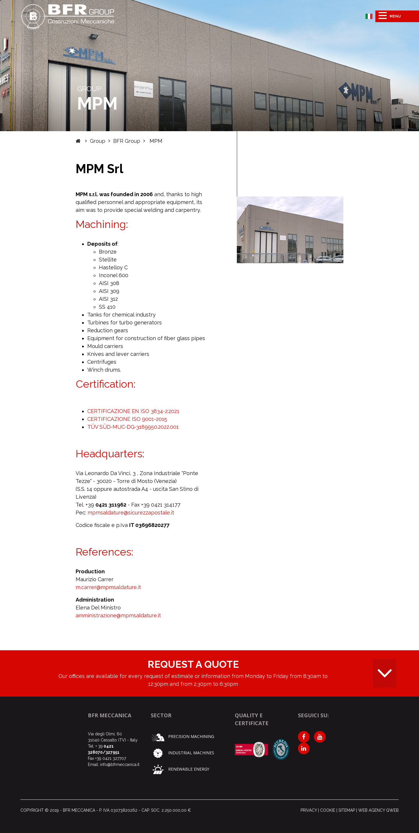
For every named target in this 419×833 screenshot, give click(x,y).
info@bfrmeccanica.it (119, 764)
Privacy (309, 810)
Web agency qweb (378, 810)
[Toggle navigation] (397, 16)
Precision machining (182, 736)
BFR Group (126, 141)
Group (97, 141)
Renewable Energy (180, 769)
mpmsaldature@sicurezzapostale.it (131, 512)
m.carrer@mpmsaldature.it (108, 587)
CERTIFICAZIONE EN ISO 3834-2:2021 (133, 411)
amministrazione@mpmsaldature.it (118, 615)
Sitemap (346, 810)
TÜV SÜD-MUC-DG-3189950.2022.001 (133, 427)
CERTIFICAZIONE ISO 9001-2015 (127, 419)
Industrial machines (182, 752)
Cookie (327, 810)
